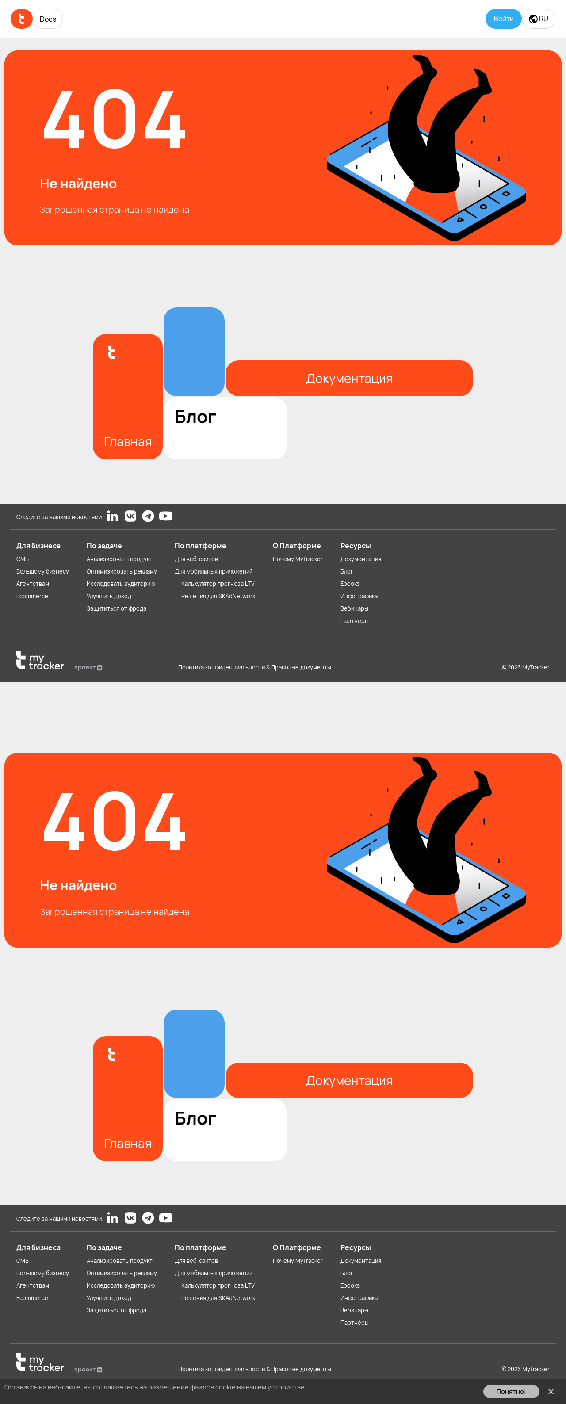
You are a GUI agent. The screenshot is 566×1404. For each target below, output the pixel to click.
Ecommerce (32, 596)
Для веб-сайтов (196, 559)
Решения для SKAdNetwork (218, 596)
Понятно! (511, 1391)
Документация (360, 559)
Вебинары (354, 608)
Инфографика (359, 596)
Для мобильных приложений (213, 571)
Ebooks (350, 584)
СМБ (22, 559)
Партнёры (354, 621)
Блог (346, 571)
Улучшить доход (109, 596)
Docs (48, 19)
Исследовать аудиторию (121, 584)
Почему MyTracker (298, 559)
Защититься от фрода (116, 608)
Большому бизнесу (42, 571)
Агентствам (32, 584)
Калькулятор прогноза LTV (218, 584)
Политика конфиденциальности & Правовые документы (254, 667)
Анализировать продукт (120, 559)
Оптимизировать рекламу (122, 571)
